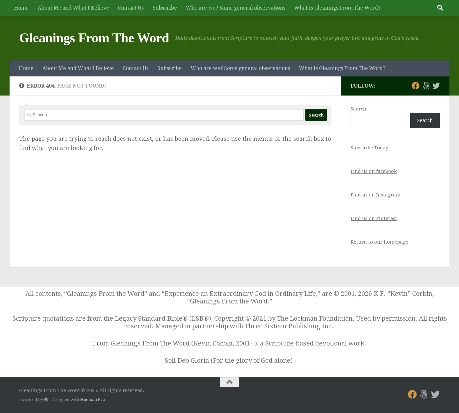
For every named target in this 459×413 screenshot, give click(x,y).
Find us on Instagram (376, 195)
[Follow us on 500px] (426, 85)
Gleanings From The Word (94, 38)
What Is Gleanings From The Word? (337, 8)
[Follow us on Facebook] (415, 85)
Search (358, 109)
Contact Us (131, 8)
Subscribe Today (369, 148)
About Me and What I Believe (73, 8)
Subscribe (165, 8)
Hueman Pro (92, 399)
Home (21, 8)
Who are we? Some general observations (235, 8)
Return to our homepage (379, 242)
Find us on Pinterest (374, 218)
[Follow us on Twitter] (436, 85)
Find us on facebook (374, 171)
